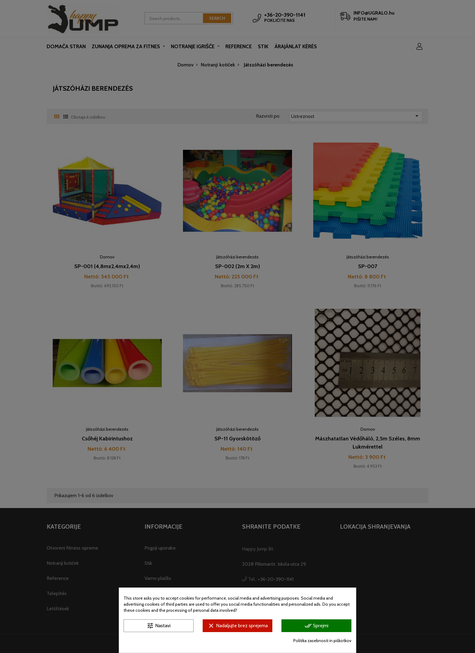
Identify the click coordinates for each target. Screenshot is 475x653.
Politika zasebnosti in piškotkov (322, 640)
